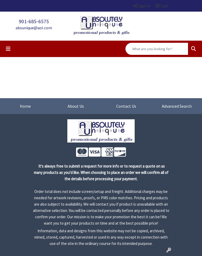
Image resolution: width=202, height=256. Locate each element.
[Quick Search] (156, 49)
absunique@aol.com (34, 27)
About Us (76, 106)
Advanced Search (177, 106)
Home (25, 106)
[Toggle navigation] (8, 49)
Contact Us (126, 106)
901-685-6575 (34, 21)
